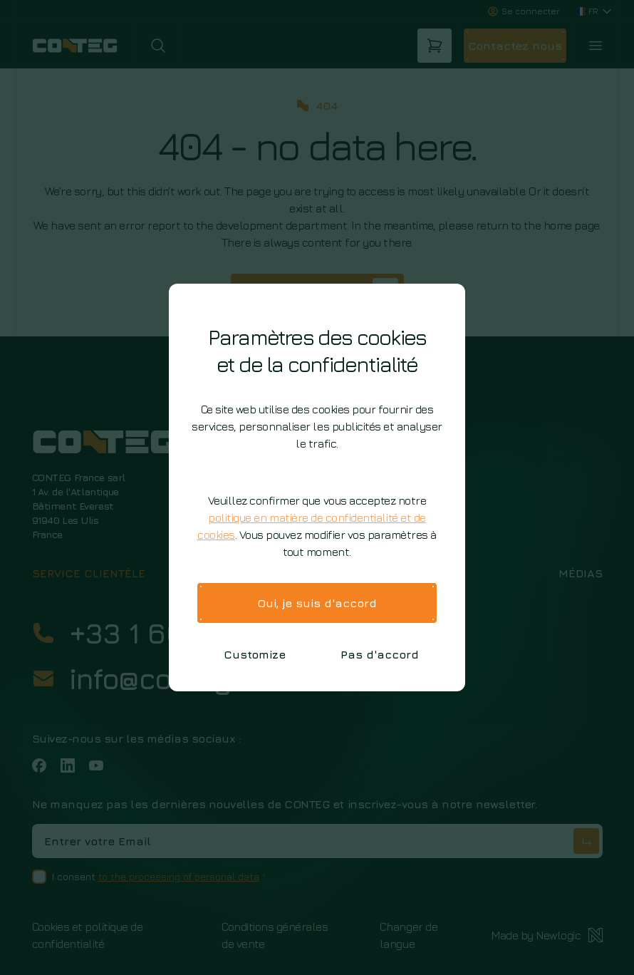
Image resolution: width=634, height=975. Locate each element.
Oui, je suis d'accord (317, 603)
